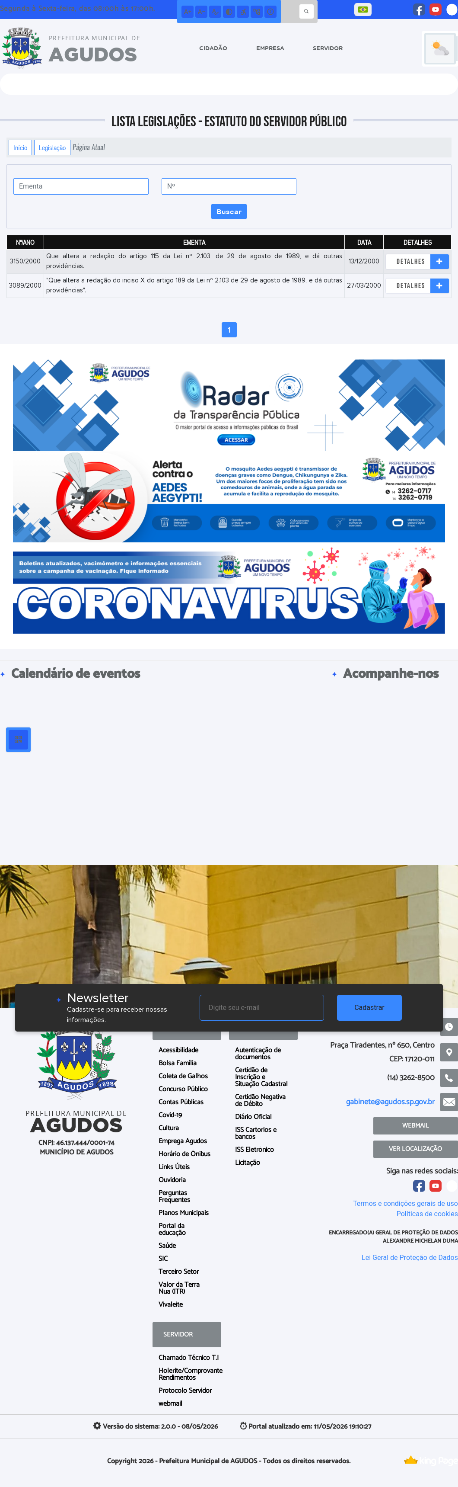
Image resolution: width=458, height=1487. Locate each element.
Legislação (52, 147)
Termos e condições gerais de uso (405, 1203)
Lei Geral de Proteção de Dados (410, 1257)
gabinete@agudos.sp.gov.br (390, 1102)
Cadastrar (369, 1007)
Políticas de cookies (427, 1214)
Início (20, 147)
